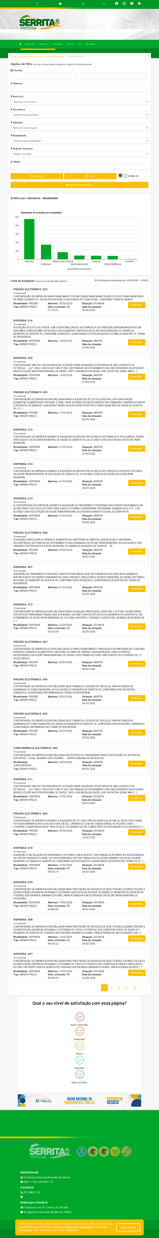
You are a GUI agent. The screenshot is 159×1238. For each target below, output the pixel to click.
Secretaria (18, 109)
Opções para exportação (79, 185)
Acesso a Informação (30, 56)
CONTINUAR (128, 1227)
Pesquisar (37, 176)
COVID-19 (133, 176)
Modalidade (18, 135)
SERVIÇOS (70, 44)
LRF (80, 44)
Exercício (17, 96)
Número (16, 83)
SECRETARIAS (57, 44)
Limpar (90, 176)
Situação (17, 122)
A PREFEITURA (30, 44)
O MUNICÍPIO (44, 44)
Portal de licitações (54, 56)
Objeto (15, 161)
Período (16, 70)
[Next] (135, 987)
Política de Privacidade (77, 1227)
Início (13, 56)
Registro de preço (22, 148)
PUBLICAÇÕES (90, 44)
